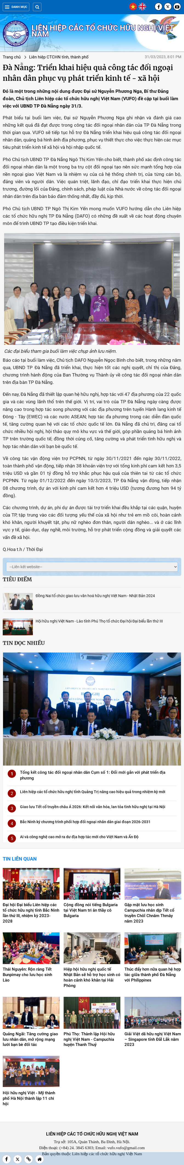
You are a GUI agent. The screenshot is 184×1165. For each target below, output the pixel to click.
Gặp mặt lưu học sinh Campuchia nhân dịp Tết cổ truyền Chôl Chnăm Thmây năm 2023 (149, 913)
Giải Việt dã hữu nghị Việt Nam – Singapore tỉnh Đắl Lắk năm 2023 (152, 1039)
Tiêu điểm (17, 579)
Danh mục (16, 7)
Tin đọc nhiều (24, 643)
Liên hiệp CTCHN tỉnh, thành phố (59, 57)
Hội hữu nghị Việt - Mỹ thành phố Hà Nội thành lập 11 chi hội (29, 1098)
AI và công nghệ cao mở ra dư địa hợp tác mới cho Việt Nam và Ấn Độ (79, 837)
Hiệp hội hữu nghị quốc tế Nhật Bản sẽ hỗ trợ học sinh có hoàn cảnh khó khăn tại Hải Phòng (92, 977)
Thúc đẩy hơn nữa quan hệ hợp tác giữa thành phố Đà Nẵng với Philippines (152, 975)
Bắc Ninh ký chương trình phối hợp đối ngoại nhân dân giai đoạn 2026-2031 (85, 822)
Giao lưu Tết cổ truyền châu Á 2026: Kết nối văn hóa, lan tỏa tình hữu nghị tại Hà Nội (92, 807)
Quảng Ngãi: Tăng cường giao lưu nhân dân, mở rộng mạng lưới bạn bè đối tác (30, 1039)
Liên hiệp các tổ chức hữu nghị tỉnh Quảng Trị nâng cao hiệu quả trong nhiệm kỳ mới (92, 792)
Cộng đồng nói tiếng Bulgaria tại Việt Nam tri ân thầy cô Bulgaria (91, 910)
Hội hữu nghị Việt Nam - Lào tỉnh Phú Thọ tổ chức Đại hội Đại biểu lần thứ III (99, 621)
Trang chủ (12, 57)
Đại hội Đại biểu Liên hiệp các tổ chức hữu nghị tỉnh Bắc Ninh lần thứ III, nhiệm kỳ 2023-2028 (31, 913)
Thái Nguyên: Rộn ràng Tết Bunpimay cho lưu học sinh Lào (27, 975)
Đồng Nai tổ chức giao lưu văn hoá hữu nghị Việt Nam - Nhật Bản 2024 (95, 596)
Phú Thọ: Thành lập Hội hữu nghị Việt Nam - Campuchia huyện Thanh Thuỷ (89, 1039)
